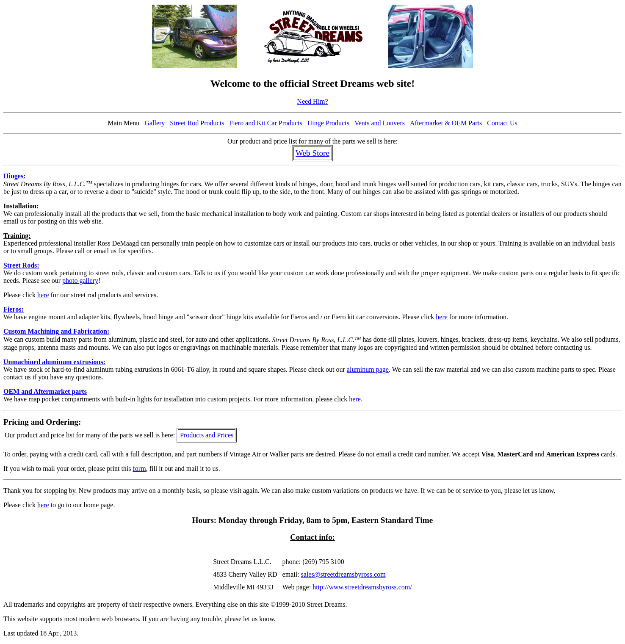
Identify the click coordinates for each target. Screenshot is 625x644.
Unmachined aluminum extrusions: (54, 361)
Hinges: (14, 176)
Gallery (154, 123)
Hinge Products (328, 123)
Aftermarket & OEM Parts (446, 123)
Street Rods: (21, 265)
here (43, 295)
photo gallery (80, 280)
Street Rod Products (197, 123)
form (139, 468)
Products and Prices (206, 435)
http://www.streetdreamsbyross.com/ (362, 587)
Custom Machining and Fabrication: (56, 331)
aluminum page (368, 369)
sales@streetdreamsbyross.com (343, 574)
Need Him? (312, 101)
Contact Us (502, 123)
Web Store (312, 153)
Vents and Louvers (379, 123)
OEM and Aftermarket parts (45, 391)
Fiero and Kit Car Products (265, 123)
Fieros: (13, 309)
